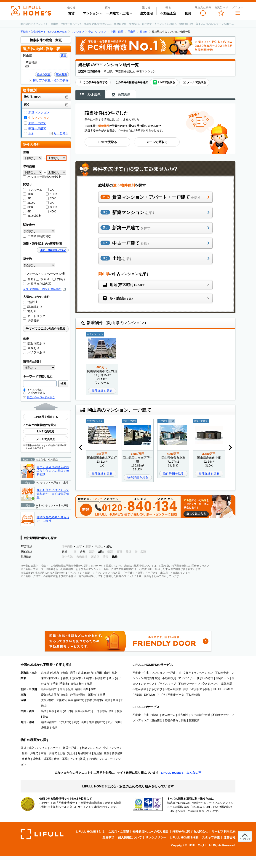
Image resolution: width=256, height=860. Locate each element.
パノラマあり (34, 352)
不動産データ (176, 694)
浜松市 (92, 694)
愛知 (44, 694)
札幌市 (55, 672)
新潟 (44, 689)
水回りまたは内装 (37, 283)
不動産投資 (169, 678)
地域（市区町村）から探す (155, 284)
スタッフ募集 (211, 837)
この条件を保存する (93, 82)
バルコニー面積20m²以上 (42, 177)
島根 (51, 711)
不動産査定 (168, 13)
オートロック (34, 316)
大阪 (44, 700)
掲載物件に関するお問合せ (190, 831)
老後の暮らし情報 (176, 720)
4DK (51, 211)
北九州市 (64, 722)
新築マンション (38, 112)
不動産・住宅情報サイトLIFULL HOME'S (44, 31)
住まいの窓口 (205, 678)
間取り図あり (34, 343)
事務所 (26, 758)
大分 (110, 722)
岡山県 (131, 31)
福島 (114, 672)
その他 (92, 758)
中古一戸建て (37, 128)
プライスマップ (166, 683)
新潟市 (52, 689)
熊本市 (100, 722)
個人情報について (130, 837)
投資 (188, 13)
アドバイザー (186, 678)
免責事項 (108, 837)
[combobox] (40, 383)
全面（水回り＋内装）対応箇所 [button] (44, 289)
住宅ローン (222, 678)
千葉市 (64, 683)
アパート (55, 747)
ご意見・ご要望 (118, 831)
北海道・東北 (29, 672)
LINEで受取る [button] (164, 82)
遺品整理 (156, 720)
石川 (70, 689)
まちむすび (155, 689)
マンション (77, 31)
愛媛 (119, 711)
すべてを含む (33, 389)
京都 (89, 700)
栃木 (81, 683)
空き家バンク (210, 683)
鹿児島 (45, 727)
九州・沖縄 (27, 722)
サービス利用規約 (223, 831)
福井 (78, 689)
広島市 (86, 711)
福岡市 (52, 722)
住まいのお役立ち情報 (197, 689)
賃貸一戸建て (71, 747)
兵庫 (70, 700)
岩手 (73, 672)
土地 (31, 133)
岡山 (59, 711)
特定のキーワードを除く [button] (41, 397)
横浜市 (77, 678)
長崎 (84, 722)
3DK (28, 207)
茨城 (74, 683)
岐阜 (65, 694)
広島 (78, 711)
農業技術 (194, 720)
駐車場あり (32, 307)
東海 (23, 694)
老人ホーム (169, 714)
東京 (44, 678)
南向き (29, 311)
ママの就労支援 (200, 714)
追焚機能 (31, 320)
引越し (155, 714)
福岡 (44, 722)
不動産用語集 (173, 689)
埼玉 (111, 678)
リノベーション (203, 672)
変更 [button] (63, 55)
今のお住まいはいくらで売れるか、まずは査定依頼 (53, 493)
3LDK (52, 207)
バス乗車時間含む (37, 236)
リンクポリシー (155, 837)
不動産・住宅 (141, 672)
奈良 (115, 700)
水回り (42, 279)
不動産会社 (139, 689)
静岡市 (81, 694)
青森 (65, 672)
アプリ (161, 694)
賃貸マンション (38, 747)
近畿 (23, 700)
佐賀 (76, 722)
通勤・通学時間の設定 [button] (53, 250)
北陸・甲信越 (29, 689)
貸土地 (71, 753)
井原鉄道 (26, 556)
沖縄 (54, 727)
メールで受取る (194, 82)
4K (27, 211)
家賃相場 (226, 683)
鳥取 (44, 711)
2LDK (29, 202)
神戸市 (79, 700)
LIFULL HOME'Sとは (90, 831)
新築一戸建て (37, 123)
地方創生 (183, 714)
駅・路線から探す (155, 298)
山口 (96, 711)
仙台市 (89, 672)
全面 (28, 279)
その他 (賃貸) (78, 758)
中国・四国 (117, 31)
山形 (107, 672)
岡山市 (68, 711)
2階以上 (30, 302)
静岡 (73, 694)
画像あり (31, 348)
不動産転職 (193, 694)
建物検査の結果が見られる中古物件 (53, 519)
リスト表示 (90, 94)
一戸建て (172, 672)
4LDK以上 (32, 215)
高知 (45, 716)
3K (50, 202)
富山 (62, 689)
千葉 (55, 683)
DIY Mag (149, 694)
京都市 (98, 700)
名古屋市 (53, 694)
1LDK (52, 194)
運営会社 (229, 837)
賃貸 (71, 13)
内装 (58, 279)
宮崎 (118, 722)
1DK (28, 194)
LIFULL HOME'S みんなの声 (181, 772)
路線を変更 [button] (44, 74)
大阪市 (60, 700)
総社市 (143, 31)
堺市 (51, 700)
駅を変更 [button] (61, 74)
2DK (51, 198)
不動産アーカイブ (189, 683)
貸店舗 (97, 753)
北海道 (45, 672)
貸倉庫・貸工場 (42, 758)
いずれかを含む (34, 392)
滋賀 (107, 700)
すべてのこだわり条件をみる (46, 328)
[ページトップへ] (245, 836)
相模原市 (100, 678)
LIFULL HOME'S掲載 (184, 837)
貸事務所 (117, 753)
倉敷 (82, 551)
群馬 (89, 683)
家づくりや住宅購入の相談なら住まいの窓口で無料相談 (53, 470)
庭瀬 (64, 551)
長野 (93, 689)
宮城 (80, 672)
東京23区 (53, 678)
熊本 (91, 722)
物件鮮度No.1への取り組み (151, 831)
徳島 (104, 711)
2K (27, 198)
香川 (112, 711)
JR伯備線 (26, 551)
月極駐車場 (84, 753)
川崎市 (88, 678)
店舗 (106, 753)
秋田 (99, 672)
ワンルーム (32, 189)
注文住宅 (146, 13)
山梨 (85, 689)
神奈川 (67, 678)
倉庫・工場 (61, 758)
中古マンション (97, 31)
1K (50, 189)
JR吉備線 (26, 546)
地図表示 (121, 94)
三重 (102, 694)
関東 (23, 678)
